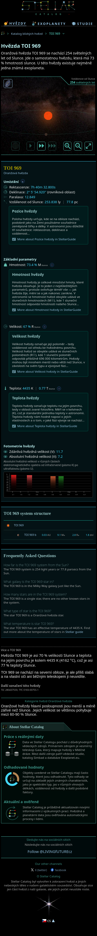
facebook (58, 870)
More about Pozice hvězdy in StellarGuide (44, 239)
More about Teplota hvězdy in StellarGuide (44, 426)
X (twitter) (39, 870)
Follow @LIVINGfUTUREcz (50, 851)
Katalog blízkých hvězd (27, 34)
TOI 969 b (30, 535)
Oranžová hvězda (16, 173)
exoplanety (49, 23)
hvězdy (15, 23)
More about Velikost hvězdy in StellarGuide (45, 371)
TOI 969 (19, 525)
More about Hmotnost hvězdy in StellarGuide (46, 310)
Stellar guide (74, 632)
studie (82, 23)
